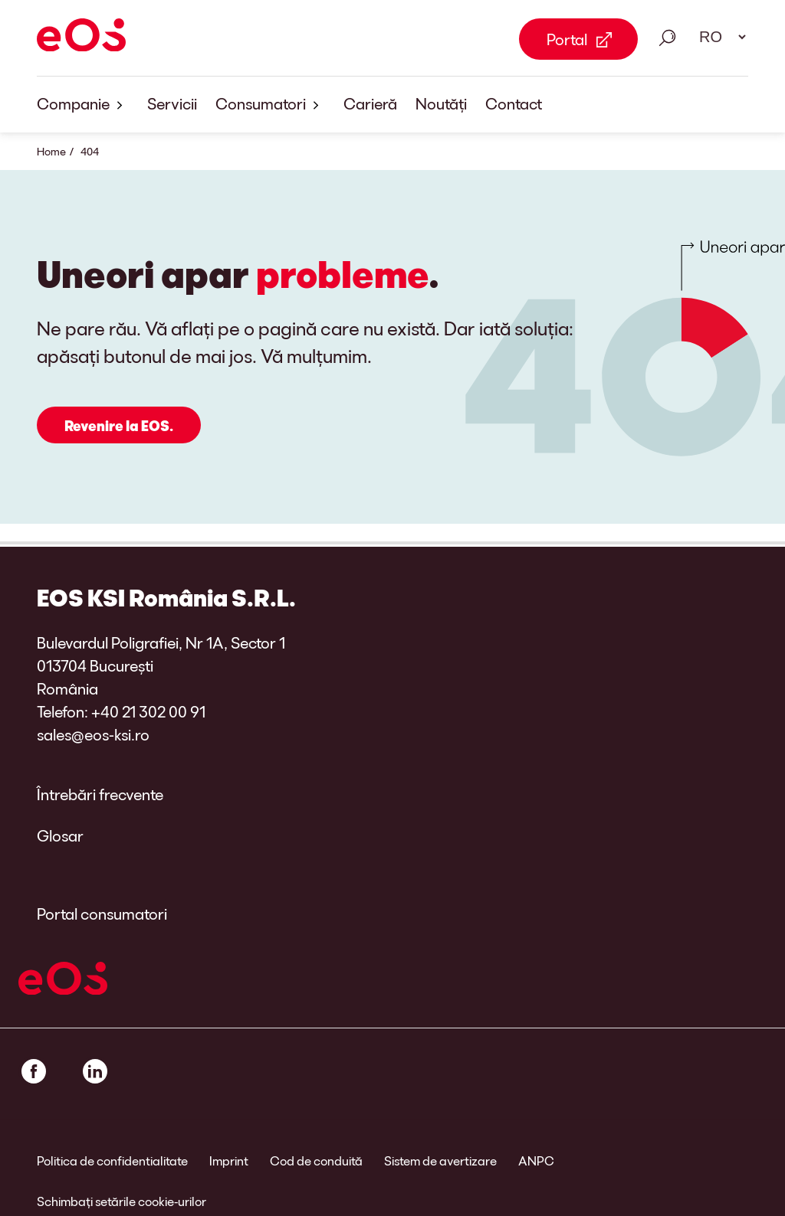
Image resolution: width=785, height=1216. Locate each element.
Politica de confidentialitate (112, 1160)
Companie (83, 104)
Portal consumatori (102, 913)
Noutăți (441, 103)
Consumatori (270, 104)
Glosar (60, 835)
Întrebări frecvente (100, 794)
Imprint (228, 1160)
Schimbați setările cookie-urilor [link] (121, 1201)
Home (51, 151)
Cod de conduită (316, 1160)
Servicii (172, 103)
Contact (513, 103)
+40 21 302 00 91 (148, 711)
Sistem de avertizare (440, 1160)
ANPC (536, 1160)
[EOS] (81, 37)
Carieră (370, 103)
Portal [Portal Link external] (567, 39)
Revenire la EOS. (118, 425)
